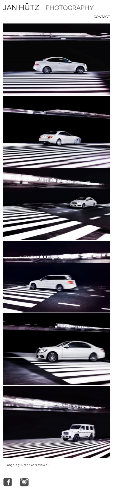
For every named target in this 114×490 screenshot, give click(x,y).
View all (43, 465)
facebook (7, 482)
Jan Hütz (48, 7)
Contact (102, 17)
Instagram (24, 482)
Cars (34, 465)
